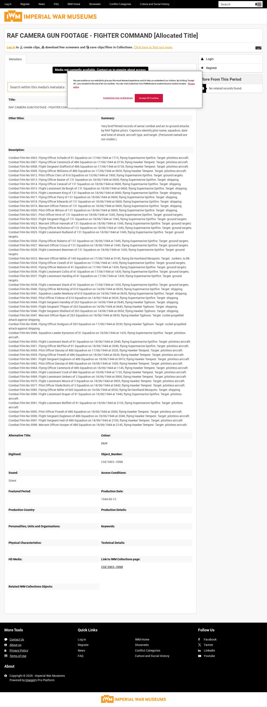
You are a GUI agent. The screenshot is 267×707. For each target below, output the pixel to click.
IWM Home (74, 4)
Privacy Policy (19, 650)
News (42, 4)
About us (15, 645)
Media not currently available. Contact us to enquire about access (100, 70)
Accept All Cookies (149, 98)
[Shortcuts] (258, 47)
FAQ (56, 4)
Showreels (95, 4)
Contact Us (17, 639)
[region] (135, 89)
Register (25, 4)
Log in (8, 4)
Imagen (30, 680)
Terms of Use (18, 656)
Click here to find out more (153, 47)
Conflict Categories (120, 4)
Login (207, 59)
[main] (133, 323)
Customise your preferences (118, 98)
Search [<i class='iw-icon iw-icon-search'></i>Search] (260, 3)
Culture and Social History (154, 4)
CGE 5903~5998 (112, 567)
